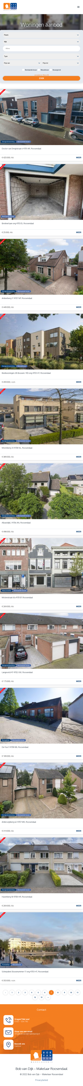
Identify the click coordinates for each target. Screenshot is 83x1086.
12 (35, 997)
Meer (78, 157)
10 (71, 992)
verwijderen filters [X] (41, 75)
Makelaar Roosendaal (52, 1074)
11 (77, 992)
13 (41, 997)
